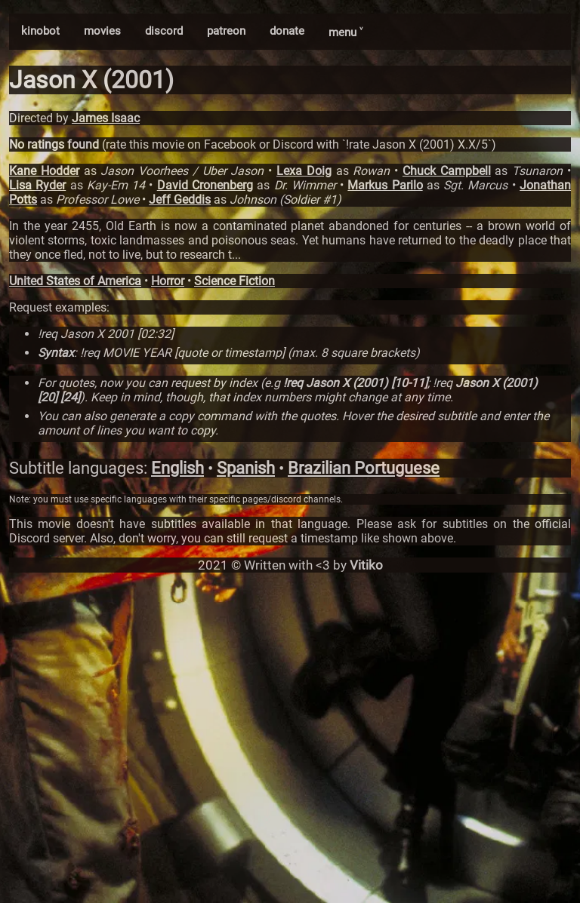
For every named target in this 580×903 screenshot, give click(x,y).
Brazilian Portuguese (364, 468)
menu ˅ (345, 32)
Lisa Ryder (37, 185)
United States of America (75, 281)
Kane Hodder (44, 171)
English (177, 468)
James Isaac (106, 118)
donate (287, 31)
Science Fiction (234, 281)
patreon (226, 31)
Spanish (246, 468)
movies (102, 31)
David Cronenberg (205, 185)
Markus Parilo (384, 185)
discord (164, 31)
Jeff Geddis (180, 199)
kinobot (40, 31)
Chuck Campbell (447, 171)
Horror (167, 281)
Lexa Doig (304, 171)
